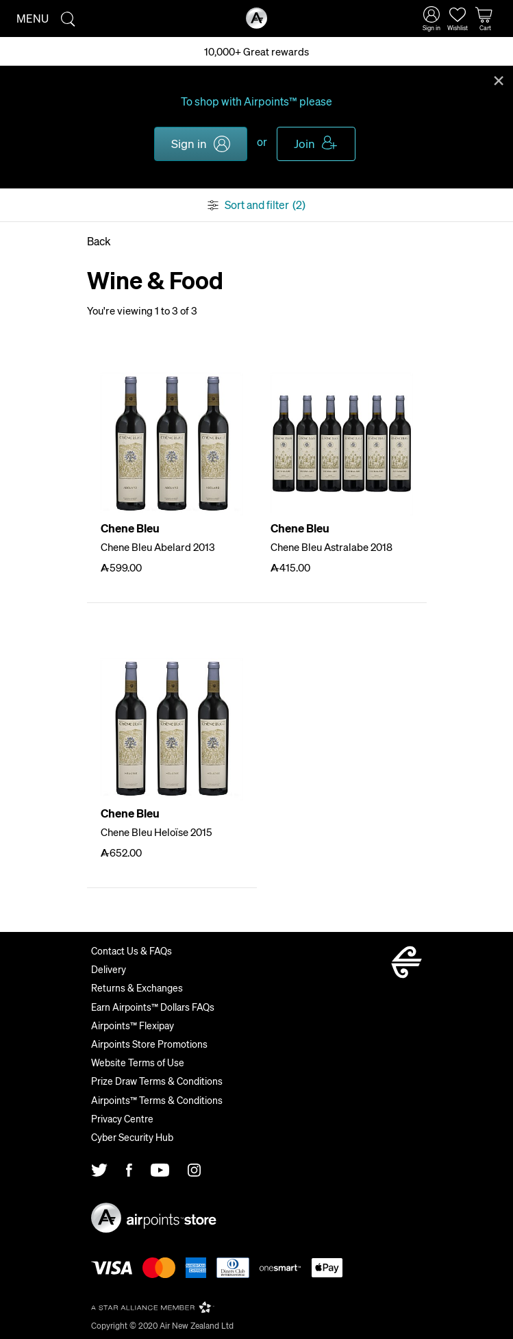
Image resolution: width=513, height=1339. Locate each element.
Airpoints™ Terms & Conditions (157, 1100)
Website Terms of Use (137, 1062)
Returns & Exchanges (137, 987)
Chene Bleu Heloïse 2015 (156, 832)
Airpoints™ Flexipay (132, 1025)
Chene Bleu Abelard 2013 (158, 547)
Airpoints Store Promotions (149, 1043)
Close (498, 79)
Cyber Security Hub (132, 1137)
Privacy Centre (122, 1118)
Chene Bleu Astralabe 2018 (331, 547)
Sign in (189, 143)
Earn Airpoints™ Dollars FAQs (152, 1006)
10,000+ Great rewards (256, 51)
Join (304, 143)
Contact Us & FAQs (131, 950)
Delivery (108, 969)
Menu (32, 18)
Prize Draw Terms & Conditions (157, 1080)
